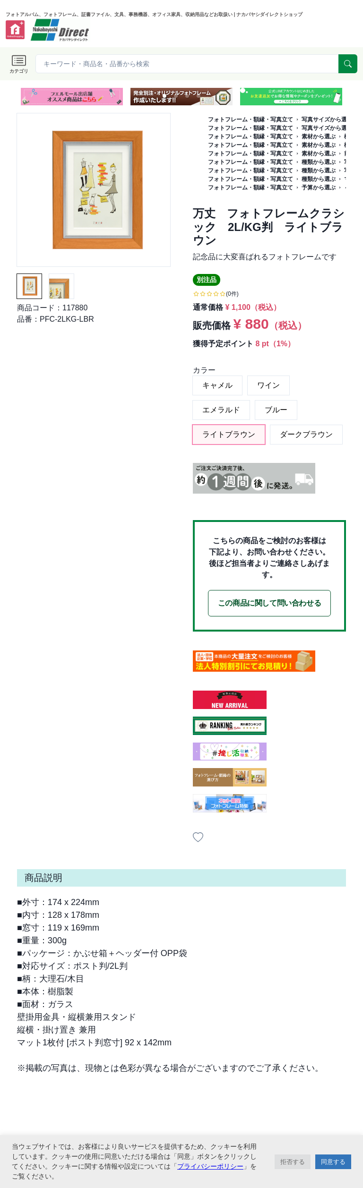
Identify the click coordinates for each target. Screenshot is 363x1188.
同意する (333, 1161)
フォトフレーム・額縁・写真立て (250, 119)
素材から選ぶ (319, 136)
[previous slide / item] (23, 97)
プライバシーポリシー (210, 1166)
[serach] (347, 63)
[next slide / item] (339, 97)
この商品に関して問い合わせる (269, 603)
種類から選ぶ (319, 162)
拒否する (292, 1161)
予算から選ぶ (319, 187)
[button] (164, 96)
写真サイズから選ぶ (327, 119)
